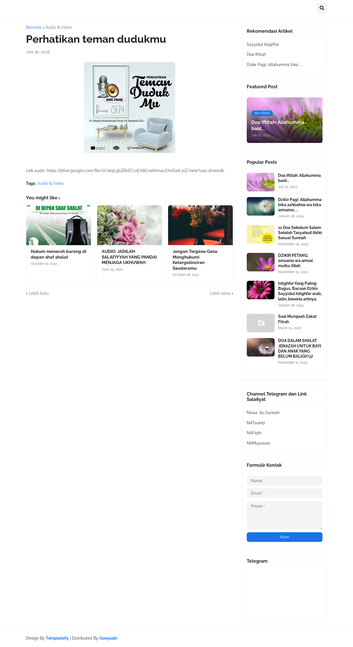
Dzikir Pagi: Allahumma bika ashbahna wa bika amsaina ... (300, 204)
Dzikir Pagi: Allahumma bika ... (274, 64)
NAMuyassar (258, 443)
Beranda (34, 27)
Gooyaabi (108, 638)
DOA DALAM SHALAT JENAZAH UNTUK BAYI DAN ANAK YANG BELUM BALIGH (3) (299, 348)
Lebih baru (39, 293)
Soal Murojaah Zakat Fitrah (297, 319)
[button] (322, 8)
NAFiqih (254, 433)
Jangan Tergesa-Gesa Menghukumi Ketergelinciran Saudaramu (195, 260)
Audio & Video (59, 27)
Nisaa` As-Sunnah (263, 412)
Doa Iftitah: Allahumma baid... (299, 178)
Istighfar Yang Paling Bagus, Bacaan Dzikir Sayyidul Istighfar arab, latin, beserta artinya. (300, 291)
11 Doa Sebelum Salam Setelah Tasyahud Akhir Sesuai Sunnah (300, 232)
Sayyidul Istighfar (263, 44)
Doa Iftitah (256, 54)
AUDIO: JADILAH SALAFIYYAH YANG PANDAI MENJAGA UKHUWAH (129, 257)
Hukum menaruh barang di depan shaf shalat (58, 254)
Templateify (57, 638)
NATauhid (256, 423)
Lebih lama (220, 293)
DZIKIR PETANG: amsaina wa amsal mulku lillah (295, 260)
